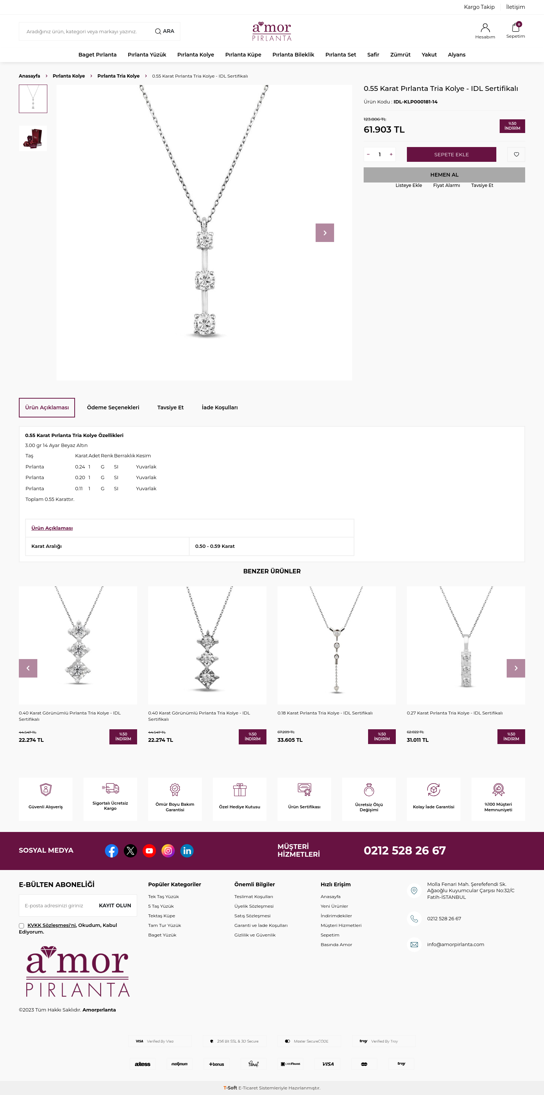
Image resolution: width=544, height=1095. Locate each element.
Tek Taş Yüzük (163, 896)
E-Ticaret (248, 1088)
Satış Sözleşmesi (252, 915)
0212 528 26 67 (405, 850)
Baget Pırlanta (97, 54)
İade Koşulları (220, 407)
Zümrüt (400, 54)
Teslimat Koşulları (253, 896)
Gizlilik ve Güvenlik (254, 935)
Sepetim (330, 935)
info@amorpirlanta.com (455, 944)
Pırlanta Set (340, 54)
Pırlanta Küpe (243, 54)
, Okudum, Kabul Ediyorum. (68, 928)
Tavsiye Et (482, 185)
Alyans (457, 54)
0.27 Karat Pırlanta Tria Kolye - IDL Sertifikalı (455, 713)
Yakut (429, 54)
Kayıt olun (114, 905)
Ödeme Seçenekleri (113, 407)
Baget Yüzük (162, 935)
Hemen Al (444, 174)
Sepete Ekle (451, 154)
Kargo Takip (479, 7)
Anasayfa (29, 76)
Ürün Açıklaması (47, 407)
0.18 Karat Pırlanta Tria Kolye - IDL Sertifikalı (325, 713)
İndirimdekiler (336, 915)
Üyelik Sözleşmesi (253, 906)
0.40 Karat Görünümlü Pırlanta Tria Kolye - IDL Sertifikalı (70, 716)
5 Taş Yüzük (161, 906)
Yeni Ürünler (334, 906)
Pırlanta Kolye (195, 54)
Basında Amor (336, 944)
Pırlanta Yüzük (147, 54)
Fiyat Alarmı (446, 185)
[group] (204, 233)
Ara (164, 31)
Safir (373, 54)
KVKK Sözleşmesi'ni (52, 925)
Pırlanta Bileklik (293, 54)
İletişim (515, 7)
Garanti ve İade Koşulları (261, 925)
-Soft (231, 1088)
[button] (325, 233)
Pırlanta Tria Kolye (119, 76)
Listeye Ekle (408, 185)
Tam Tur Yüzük (164, 925)
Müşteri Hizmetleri (341, 925)
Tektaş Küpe (161, 915)
